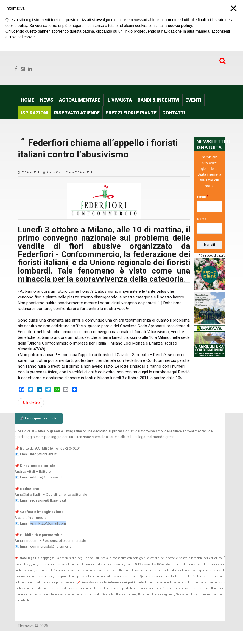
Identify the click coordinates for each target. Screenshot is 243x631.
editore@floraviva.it (46, 477)
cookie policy (180, 25)
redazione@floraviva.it (48, 500)
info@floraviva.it (43, 454)
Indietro (31, 402)
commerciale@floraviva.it (50, 546)
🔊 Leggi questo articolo (38, 418)
